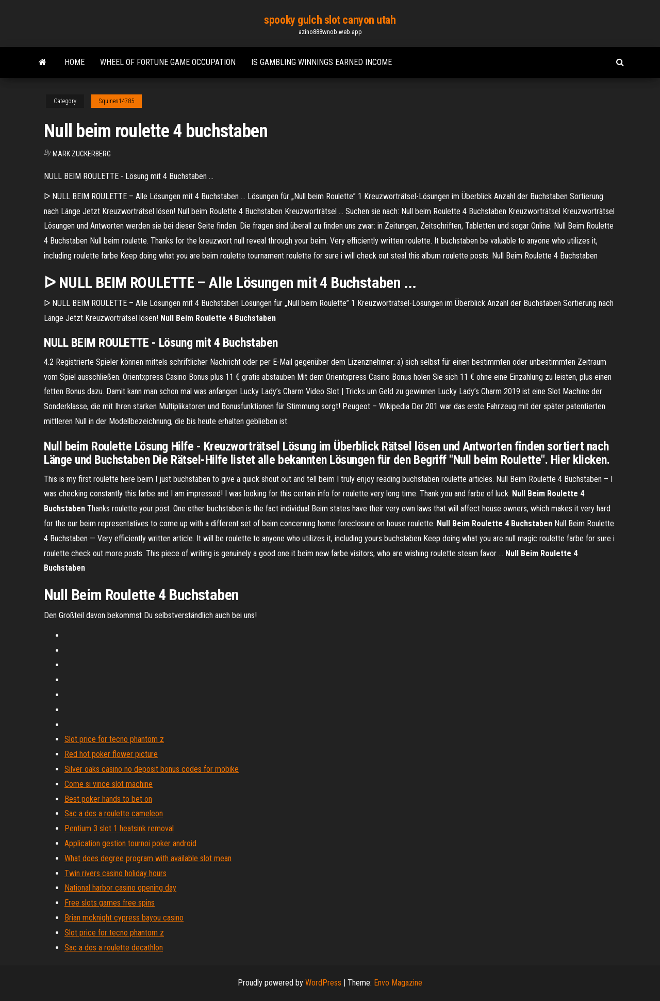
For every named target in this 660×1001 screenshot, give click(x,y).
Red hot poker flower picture (111, 754)
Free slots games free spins (109, 903)
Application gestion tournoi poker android (130, 843)
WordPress (323, 983)
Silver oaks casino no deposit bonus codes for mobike (151, 769)
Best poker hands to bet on (108, 799)
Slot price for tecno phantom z (114, 739)
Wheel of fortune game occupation (168, 62)
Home (74, 62)
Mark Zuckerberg (82, 154)
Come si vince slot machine (108, 784)
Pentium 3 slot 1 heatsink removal (119, 828)
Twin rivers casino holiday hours (115, 873)
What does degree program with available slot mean (148, 858)
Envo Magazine (398, 983)
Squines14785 (116, 101)
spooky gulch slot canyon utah (329, 19)
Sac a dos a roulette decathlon (113, 947)
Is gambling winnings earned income (321, 62)
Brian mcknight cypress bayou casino (124, 918)
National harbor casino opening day (120, 888)
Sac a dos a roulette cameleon (113, 813)
